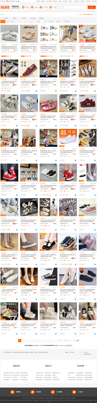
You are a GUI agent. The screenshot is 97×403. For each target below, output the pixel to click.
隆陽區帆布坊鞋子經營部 (58, 372)
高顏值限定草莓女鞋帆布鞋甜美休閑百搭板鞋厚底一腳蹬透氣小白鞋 (48, 117)
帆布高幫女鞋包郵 (16, 375)
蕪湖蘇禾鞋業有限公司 (5, 223)
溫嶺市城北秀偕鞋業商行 (25, 188)
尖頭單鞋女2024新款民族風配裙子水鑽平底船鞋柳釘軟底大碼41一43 (9, 255)
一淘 (40, 400)
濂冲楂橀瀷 (23, 52)
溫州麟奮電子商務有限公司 (44, 327)
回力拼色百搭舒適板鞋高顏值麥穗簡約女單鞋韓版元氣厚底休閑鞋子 (9, 221)
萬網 (74, 400)
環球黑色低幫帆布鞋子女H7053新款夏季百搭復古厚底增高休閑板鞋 (48, 290)
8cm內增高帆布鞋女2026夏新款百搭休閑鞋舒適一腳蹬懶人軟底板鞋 (9, 325)
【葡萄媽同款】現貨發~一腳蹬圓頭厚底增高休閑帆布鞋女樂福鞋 (29, 151)
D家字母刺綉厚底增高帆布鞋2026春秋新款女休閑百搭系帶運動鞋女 (9, 117)
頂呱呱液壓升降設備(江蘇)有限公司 (75, 372)
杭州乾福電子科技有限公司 (82, 377)
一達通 (94, 400)
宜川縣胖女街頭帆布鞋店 (49, 372)
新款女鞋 (3, 86)
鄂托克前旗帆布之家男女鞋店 (50, 377)
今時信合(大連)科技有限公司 (74, 377)
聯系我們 (68, 398)
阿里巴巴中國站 (18, 400)
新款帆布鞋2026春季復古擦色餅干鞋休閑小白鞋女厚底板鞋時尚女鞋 (67, 117)
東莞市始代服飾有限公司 (90, 375)
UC (76, 400)
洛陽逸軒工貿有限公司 (5, 188)
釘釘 (86, 400)
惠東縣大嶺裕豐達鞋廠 (5, 258)
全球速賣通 (25, 400)
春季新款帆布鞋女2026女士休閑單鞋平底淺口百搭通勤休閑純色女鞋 (9, 151)
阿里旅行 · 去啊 (45, 400)
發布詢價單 (85, 352)
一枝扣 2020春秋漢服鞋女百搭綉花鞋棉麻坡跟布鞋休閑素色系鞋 (29, 290)
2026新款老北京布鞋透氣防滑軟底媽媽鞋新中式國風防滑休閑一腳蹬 (87, 82)
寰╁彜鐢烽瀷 (50, 52)
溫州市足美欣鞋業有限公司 (44, 223)
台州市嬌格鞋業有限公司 (25, 327)
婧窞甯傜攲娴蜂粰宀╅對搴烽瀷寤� (64, 50)
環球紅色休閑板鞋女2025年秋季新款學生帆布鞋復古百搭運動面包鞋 (87, 117)
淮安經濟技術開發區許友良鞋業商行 (64, 188)
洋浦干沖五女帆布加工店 (41, 375)
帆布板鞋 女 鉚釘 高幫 (8, 375)
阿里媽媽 (52, 400)
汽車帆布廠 (55, 377)
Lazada (48, 401)
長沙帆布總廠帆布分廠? (49, 375)
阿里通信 (70, 400)
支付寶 (79, 400)
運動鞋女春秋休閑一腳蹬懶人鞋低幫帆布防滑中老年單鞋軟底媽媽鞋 (87, 221)
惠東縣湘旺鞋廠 (83, 327)
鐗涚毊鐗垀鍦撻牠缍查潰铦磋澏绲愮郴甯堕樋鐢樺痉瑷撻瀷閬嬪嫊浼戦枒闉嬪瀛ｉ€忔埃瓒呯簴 (9, 47)
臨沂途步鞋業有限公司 (84, 84)
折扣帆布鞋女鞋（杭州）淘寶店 (59, 379)
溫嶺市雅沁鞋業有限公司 (25, 223)
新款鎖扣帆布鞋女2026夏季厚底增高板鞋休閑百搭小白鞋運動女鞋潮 (67, 82)
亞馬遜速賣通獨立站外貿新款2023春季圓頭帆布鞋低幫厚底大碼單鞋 (87, 255)
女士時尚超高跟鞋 (72, 379)
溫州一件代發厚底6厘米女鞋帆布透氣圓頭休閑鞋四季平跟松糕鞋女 (48, 186)
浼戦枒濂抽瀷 (63, 52)
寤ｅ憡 (16, 48)
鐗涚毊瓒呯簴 (4, 52)
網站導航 (73, 398)
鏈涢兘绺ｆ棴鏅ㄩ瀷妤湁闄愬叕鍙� (84, 50)
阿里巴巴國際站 (10, 400)
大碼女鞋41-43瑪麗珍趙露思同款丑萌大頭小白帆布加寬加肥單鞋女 (87, 325)
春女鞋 (6, 86)
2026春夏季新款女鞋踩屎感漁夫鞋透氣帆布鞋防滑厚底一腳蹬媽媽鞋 (9, 82)
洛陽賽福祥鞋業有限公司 (64, 223)
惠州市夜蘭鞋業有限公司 (44, 154)
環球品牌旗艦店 (83, 119)
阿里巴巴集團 (3, 400)
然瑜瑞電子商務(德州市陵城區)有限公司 (44, 258)
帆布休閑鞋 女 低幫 (8, 372)
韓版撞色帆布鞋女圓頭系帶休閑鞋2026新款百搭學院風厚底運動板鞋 (29, 221)
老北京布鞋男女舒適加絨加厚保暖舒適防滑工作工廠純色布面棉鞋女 (87, 290)
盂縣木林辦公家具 (80, 375)
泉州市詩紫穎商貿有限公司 (64, 292)
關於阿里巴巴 (63, 398)
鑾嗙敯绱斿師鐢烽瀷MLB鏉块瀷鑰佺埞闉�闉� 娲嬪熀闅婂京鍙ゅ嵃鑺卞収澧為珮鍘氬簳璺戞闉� (48, 47)
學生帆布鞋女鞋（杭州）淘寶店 (51, 379)
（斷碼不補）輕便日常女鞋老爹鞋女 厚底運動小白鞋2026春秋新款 (28, 117)
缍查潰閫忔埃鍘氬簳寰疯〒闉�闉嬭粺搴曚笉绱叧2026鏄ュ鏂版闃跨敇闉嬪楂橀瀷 (28, 47)
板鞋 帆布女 (14, 377)
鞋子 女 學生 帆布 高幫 (17, 372)
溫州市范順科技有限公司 (25, 258)
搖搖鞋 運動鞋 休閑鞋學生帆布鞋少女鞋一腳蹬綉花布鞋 (68, 255)
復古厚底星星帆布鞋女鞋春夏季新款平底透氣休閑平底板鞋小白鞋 (28, 325)
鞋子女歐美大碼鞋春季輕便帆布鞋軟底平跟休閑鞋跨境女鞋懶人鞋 (67, 151)
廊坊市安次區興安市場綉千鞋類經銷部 (64, 258)
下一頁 (59, 340)
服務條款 (52, 398)
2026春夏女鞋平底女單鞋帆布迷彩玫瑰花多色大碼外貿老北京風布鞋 (28, 186)
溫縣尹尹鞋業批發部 (84, 223)
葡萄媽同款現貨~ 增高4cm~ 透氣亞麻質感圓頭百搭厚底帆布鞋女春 (48, 82)
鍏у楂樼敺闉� (43, 52)
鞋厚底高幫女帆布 (24, 375)
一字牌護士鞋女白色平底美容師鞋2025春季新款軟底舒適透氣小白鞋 (88, 186)
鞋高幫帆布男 (6, 379)
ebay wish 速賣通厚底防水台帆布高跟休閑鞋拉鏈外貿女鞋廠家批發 (68, 186)
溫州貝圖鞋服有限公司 (5, 327)
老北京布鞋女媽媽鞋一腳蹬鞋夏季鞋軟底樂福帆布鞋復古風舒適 (48, 255)
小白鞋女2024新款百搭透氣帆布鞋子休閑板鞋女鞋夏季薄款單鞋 (9, 290)
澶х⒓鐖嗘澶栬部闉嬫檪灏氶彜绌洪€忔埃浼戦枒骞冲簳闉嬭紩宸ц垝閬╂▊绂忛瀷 (67, 47)
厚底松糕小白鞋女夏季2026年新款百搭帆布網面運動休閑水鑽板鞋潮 (48, 221)
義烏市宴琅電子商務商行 (84, 188)
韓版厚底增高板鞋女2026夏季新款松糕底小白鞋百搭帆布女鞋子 (48, 325)
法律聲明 (47, 398)
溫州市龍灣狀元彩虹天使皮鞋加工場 (44, 188)
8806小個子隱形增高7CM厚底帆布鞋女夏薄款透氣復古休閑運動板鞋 (28, 255)
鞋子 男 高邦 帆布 (7, 377)
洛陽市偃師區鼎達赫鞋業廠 (5, 84)
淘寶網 (30, 400)
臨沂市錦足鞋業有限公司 (25, 84)
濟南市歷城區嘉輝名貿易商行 (44, 119)
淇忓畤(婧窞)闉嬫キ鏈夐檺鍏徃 (5, 50)
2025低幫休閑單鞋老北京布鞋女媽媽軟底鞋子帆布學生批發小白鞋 (67, 221)
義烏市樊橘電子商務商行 (5, 119)
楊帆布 (54, 375)
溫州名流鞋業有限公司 (64, 84)
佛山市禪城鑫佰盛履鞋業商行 (64, 327)
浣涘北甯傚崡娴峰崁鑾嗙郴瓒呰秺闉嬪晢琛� (44, 50)
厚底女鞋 (11, 86)
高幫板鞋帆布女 (15, 379)
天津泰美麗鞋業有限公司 (25, 292)
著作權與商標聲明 (40, 398)
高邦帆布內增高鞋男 (25, 379)
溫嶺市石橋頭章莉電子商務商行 (84, 258)
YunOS (65, 400)
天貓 (34, 400)
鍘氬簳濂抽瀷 (82, 52)
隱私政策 (57, 398)
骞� (16, 50)
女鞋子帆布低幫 (72, 352)
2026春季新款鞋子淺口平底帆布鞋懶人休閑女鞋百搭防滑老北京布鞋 (28, 82)
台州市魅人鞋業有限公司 (5, 292)
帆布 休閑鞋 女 (24, 377)
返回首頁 (62, 345)
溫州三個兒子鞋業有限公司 (5, 154)
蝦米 (56, 400)
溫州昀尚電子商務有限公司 (44, 292)
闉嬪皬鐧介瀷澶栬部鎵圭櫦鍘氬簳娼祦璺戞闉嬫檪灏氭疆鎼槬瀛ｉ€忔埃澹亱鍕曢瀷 (87, 47)
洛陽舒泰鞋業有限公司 (64, 154)
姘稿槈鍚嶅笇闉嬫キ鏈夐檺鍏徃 (25, 50)
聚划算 (36, 400)
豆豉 (69, 375)
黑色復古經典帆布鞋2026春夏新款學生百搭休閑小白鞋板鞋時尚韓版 (87, 151)
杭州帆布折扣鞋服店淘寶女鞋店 (42, 379)
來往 (83, 400)
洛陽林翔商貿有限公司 (84, 292)
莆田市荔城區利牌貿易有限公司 (25, 119)
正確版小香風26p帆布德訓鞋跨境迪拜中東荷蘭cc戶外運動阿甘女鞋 (68, 325)
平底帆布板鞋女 (24, 372)
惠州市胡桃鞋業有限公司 (44, 84)
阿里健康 (90, 400)
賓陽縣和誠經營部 (89, 377)
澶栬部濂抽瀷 (69, 52)
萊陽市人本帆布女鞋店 (40, 377)
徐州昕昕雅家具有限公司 (81, 372)
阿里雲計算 (60, 400)
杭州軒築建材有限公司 (81, 379)
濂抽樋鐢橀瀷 (29, 52)
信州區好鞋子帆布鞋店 (40, 372)
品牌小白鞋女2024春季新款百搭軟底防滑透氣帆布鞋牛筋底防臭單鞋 (67, 290)
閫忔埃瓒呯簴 (10, 52)
